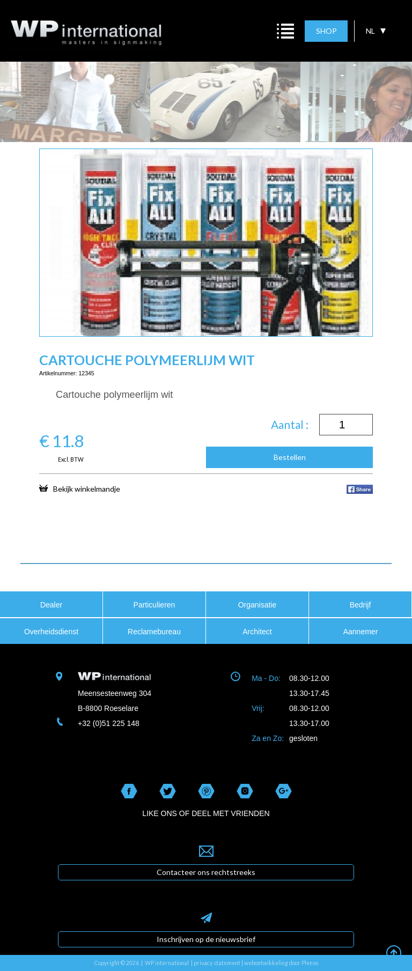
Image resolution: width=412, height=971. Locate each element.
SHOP (326, 30)
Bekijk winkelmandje (79, 488)
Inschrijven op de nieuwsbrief (206, 939)
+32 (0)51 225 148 (108, 723)
